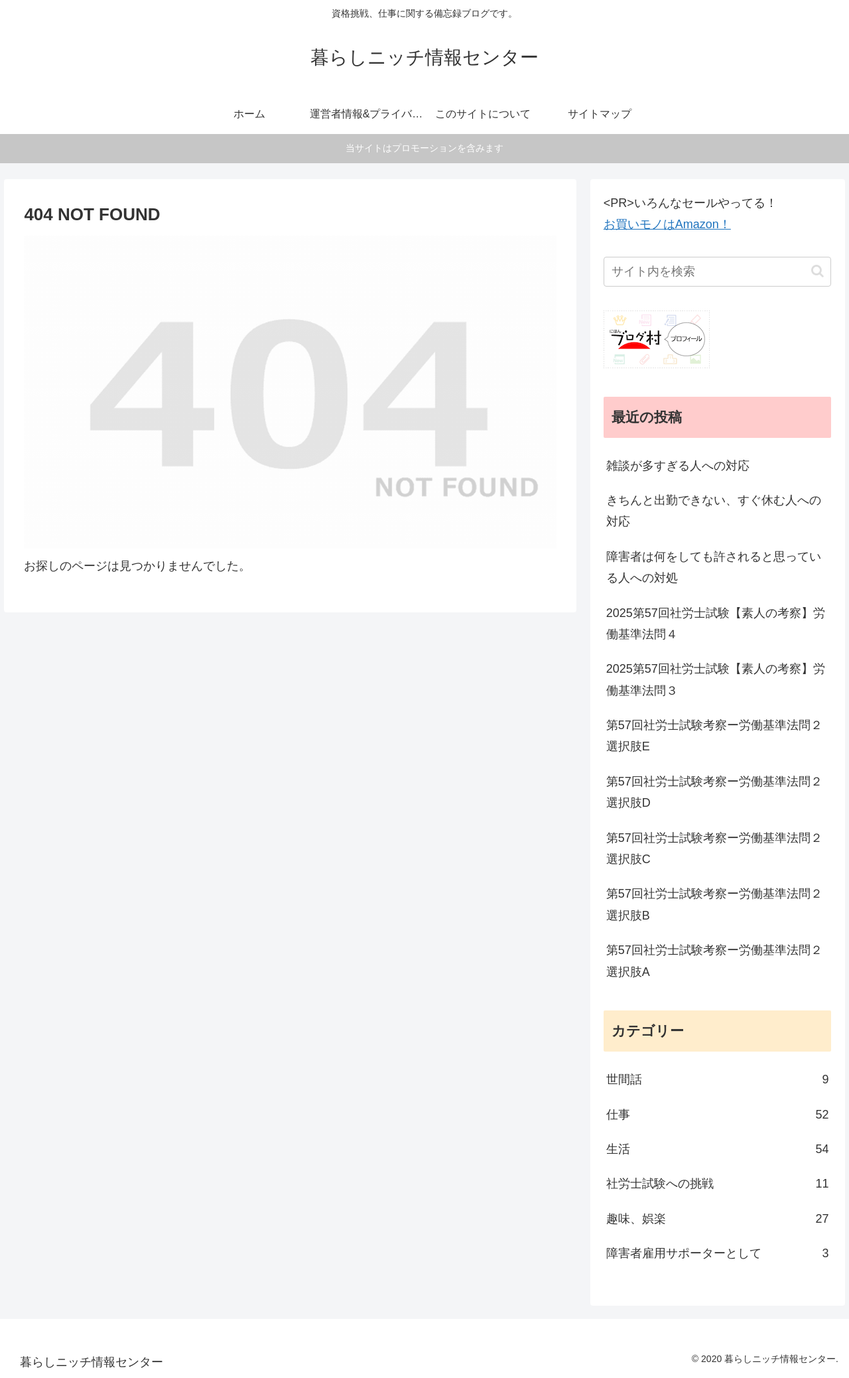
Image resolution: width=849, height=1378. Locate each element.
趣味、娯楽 (717, 1218)
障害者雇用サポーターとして (717, 1253)
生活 (717, 1149)
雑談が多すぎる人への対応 (678, 465)
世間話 (717, 1079)
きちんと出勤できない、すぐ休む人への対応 (713, 511)
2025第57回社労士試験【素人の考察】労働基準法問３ (715, 679)
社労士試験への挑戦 (717, 1183)
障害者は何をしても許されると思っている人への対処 (713, 567)
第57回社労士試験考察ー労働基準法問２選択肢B (714, 904)
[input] (718, 272)
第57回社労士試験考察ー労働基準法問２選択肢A (714, 960)
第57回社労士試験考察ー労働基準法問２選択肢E (714, 736)
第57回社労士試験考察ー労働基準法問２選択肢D (714, 792)
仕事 (717, 1114)
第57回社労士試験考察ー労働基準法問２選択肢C (714, 848)
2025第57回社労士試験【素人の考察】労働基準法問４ (715, 623)
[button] (817, 271)
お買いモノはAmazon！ (667, 224)
